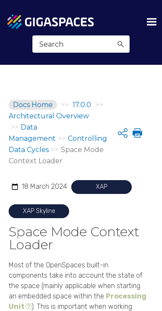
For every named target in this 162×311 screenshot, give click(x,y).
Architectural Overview (49, 116)
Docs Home (33, 105)
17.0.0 (82, 105)
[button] (120, 44)
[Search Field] (81, 44)
